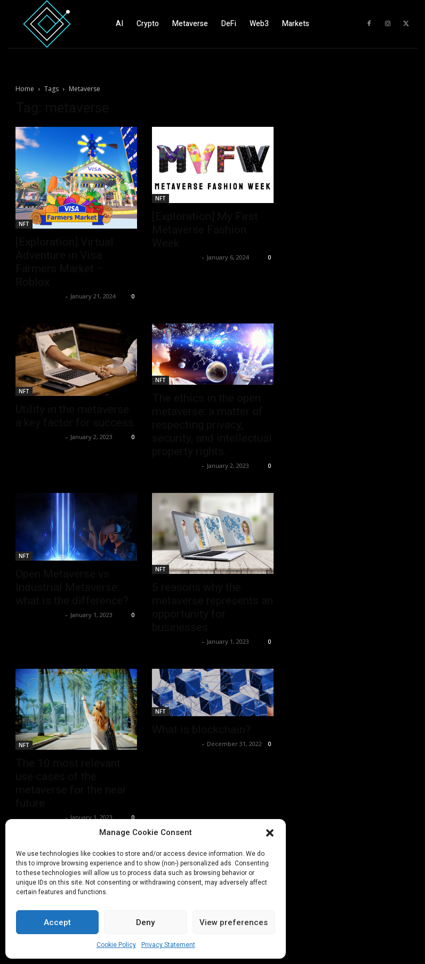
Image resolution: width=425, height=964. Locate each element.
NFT (24, 224)
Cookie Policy (116, 945)
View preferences (233, 922)
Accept (57, 922)
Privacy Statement (168, 945)
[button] (269, 833)
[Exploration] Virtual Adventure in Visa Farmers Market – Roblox (64, 262)
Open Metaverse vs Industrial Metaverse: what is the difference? (72, 587)
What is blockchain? (201, 729)
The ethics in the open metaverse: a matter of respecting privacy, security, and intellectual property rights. (212, 425)
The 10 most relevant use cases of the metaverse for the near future (70, 783)
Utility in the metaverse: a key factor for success (74, 416)
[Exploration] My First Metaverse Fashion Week (205, 229)
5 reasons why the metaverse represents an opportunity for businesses (212, 607)
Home (24, 88)
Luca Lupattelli (39, 296)
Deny (145, 922)
